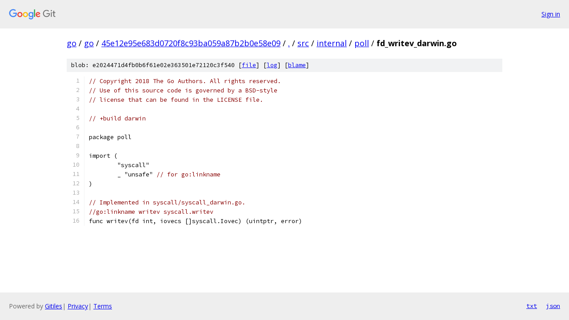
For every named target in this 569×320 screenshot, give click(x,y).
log (272, 65)
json (553, 306)
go (71, 43)
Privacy (78, 306)
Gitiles (53, 306)
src (303, 43)
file (249, 65)
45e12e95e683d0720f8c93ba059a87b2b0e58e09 (190, 43)
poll (361, 43)
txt (531, 306)
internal (332, 43)
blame (297, 65)
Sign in (550, 14)
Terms (102, 306)
